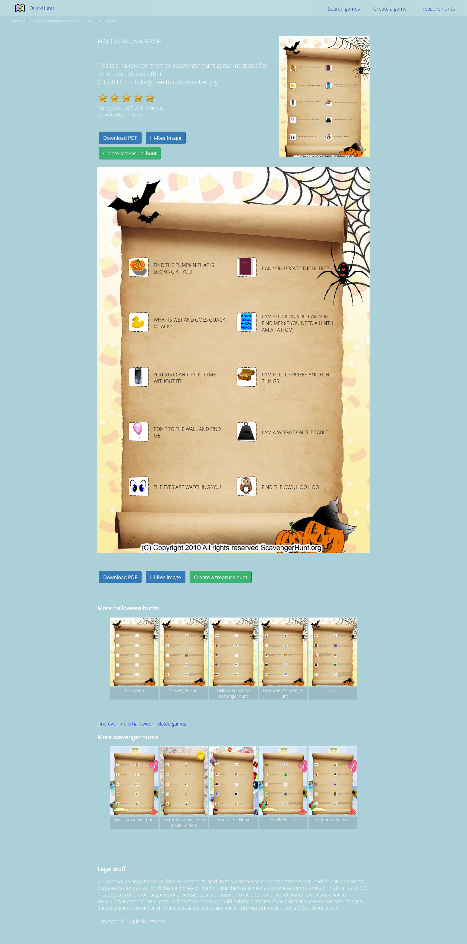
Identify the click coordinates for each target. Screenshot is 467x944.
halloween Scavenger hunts (51, 21)
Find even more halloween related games (141, 723)
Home (17, 21)
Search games (344, 8)
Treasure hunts (437, 8)
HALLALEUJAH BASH (97, 21)
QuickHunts (41, 8)
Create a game (390, 8)
